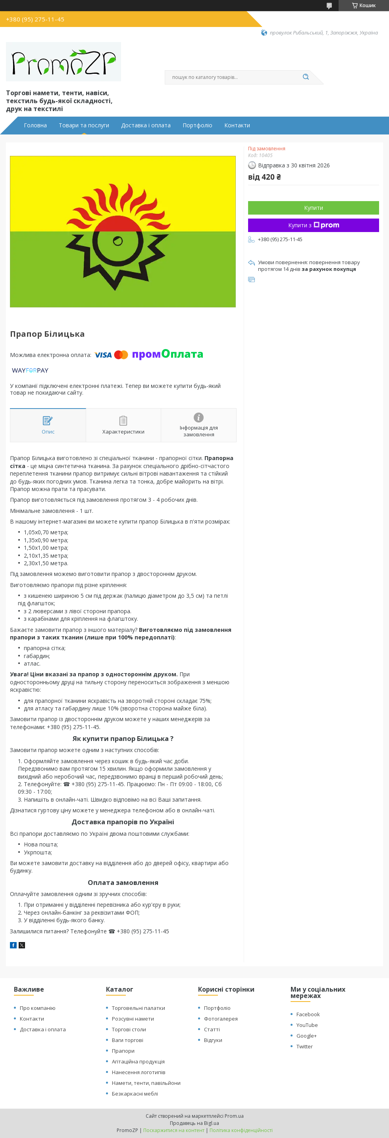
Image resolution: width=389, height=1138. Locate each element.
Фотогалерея (221, 1018)
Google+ (307, 1035)
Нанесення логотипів (139, 1072)
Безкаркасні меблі (135, 1093)
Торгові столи (129, 1029)
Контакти (237, 125)
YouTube (307, 1025)
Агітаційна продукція (138, 1061)
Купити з (313, 225)
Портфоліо (197, 125)
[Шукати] (306, 77)
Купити (313, 207)
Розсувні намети (133, 1018)
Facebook (308, 1014)
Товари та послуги (84, 125)
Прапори (123, 1050)
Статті (212, 1029)
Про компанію (38, 1007)
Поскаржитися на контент (173, 1130)
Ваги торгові (127, 1040)
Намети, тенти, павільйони (146, 1082)
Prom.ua (234, 1116)
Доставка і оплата (146, 125)
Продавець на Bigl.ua (194, 1123)
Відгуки (213, 1040)
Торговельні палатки (138, 1007)
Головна (35, 125)
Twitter (305, 1046)
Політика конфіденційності (241, 1130)
